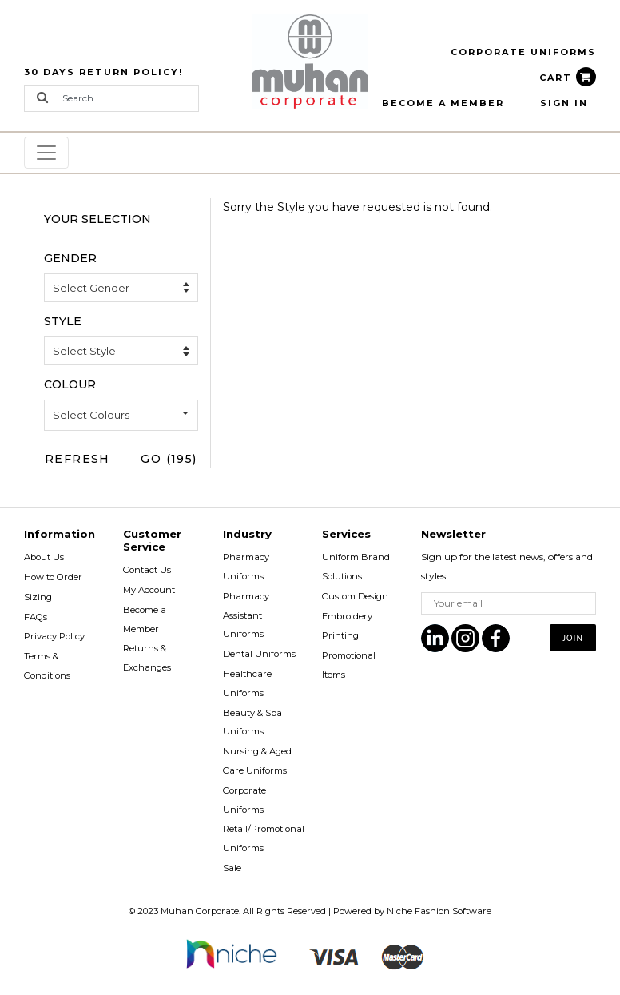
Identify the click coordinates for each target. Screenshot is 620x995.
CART (567, 77)
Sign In (564, 103)
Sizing (38, 597)
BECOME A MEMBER (443, 103)
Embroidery (347, 616)
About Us (44, 557)
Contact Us (147, 569)
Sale (232, 868)
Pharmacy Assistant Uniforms (246, 615)
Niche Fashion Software (439, 911)
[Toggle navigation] (46, 153)
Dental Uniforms (259, 653)
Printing (340, 635)
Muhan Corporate (200, 911)
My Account (149, 589)
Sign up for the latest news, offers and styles (507, 566)
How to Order (53, 577)
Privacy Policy (54, 636)
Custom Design (355, 596)
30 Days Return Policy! (103, 72)
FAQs (35, 617)
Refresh (77, 459)
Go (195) (169, 459)
